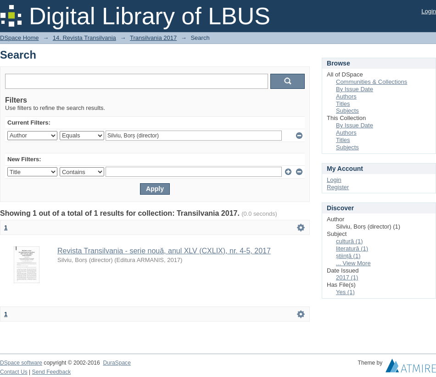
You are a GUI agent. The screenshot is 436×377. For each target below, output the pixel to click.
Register (338, 187)
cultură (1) (349, 241)
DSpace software (21, 363)
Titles (343, 103)
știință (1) (348, 255)
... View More (353, 263)
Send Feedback (51, 372)
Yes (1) (345, 292)
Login (428, 11)
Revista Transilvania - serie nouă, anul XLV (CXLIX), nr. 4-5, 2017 (164, 251)
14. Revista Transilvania (84, 37)
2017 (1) (347, 277)
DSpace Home (19, 37)
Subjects (347, 110)
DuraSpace (116, 363)
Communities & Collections (371, 81)
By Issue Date (354, 89)
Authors (346, 96)
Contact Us (14, 372)
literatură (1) (352, 248)
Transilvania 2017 (153, 37)
